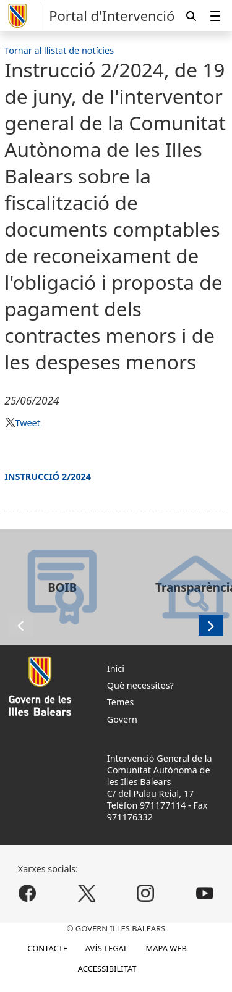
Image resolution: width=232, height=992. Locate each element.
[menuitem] (215, 16)
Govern (122, 719)
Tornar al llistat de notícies (59, 50)
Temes (120, 702)
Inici (115, 669)
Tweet (27, 423)
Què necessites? (140, 685)
